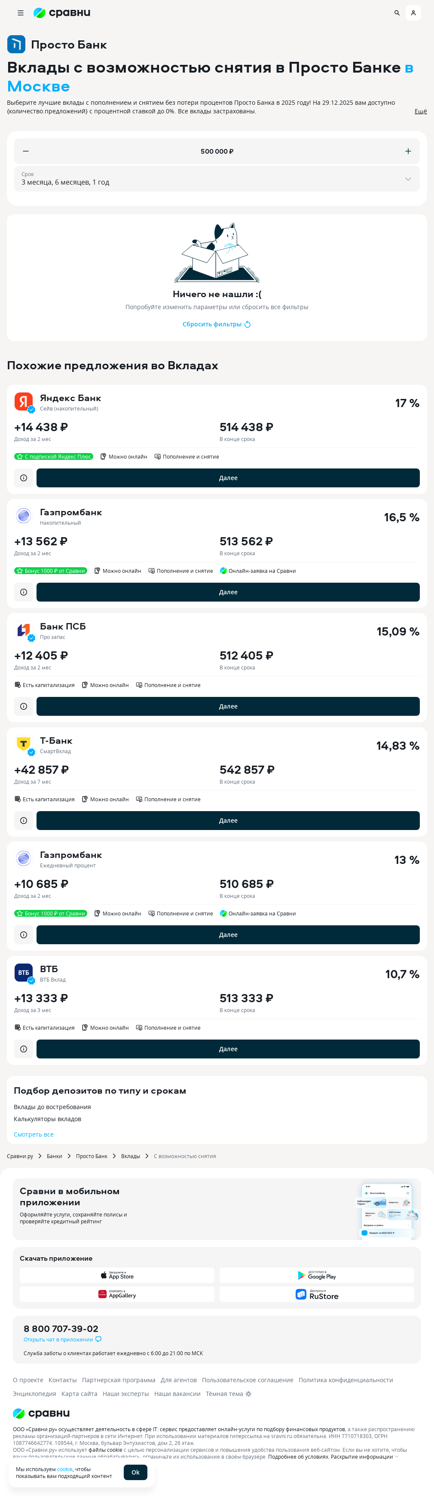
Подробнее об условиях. (299, 1456)
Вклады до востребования (52, 1107)
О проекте (28, 1380)
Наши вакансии (177, 1394)
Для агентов (179, 1380)
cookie (65, 1469)
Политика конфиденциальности (346, 1380)
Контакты (63, 1380)
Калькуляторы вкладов (47, 1119)
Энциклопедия (34, 1394)
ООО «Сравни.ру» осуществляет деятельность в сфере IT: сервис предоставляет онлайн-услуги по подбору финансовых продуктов (179, 1429)
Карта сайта (79, 1394)
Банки (54, 1155)
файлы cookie (105, 1449)
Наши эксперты (126, 1394)
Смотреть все (34, 1134)
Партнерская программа (119, 1380)
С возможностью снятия (185, 1155)
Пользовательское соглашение (247, 1380)
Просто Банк (91, 1155)
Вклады (130, 1155)
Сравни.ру (20, 1155)
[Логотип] (211, 1413)
